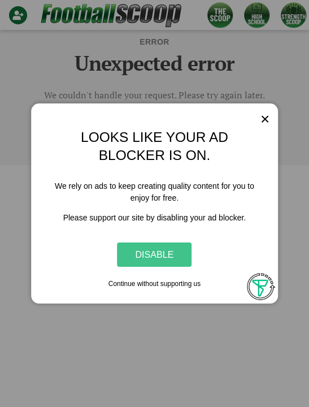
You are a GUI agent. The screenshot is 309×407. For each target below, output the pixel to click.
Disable (155, 254)
